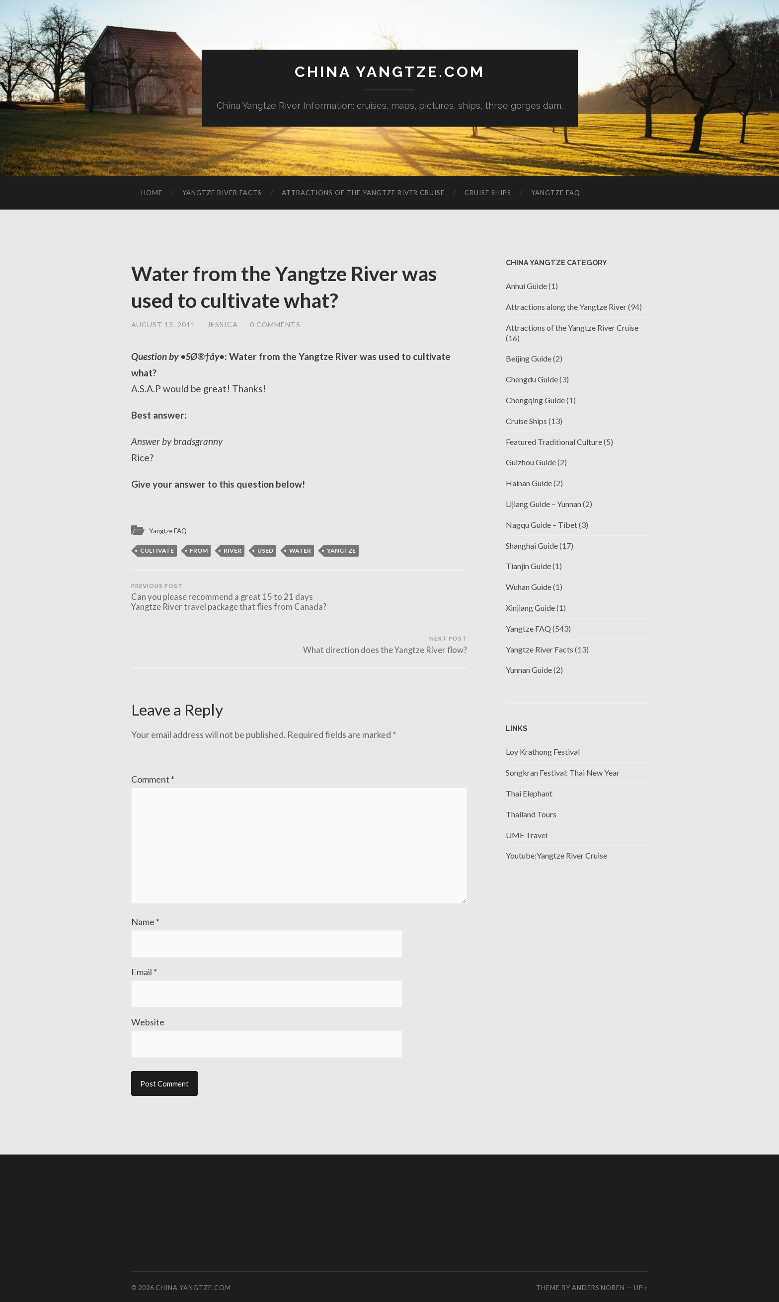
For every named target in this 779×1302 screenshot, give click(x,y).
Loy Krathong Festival (543, 752)
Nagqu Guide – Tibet (541, 525)
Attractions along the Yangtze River (566, 307)
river (232, 551)
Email (144, 950)
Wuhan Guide (528, 587)
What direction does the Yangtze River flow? (385, 598)
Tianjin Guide (528, 567)
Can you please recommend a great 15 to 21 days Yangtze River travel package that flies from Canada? (213, 604)
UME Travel (526, 835)
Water (300, 551)
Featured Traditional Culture (554, 442)
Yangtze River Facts (222, 193)
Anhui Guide (526, 286)
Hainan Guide (529, 483)
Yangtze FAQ (555, 193)
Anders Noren (598, 1268)
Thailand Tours (531, 814)
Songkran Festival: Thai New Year (563, 773)
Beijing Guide (528, 359)
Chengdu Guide (532, 379)
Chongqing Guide (535, 400)
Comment (152, 749)
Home (151, 193)
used (265, 551)
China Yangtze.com (389, 72)
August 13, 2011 (163, 325)
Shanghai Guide (532, 546)
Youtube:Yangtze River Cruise (556, 856)
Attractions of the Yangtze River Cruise (363, 193)
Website (147, 1001)
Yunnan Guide (529, 670)
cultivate (157, 551)
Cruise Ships (488, 193)
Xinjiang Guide (530, 608)
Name (145, 900)
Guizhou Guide (531, 463)
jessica (223, 325)
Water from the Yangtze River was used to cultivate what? (280, 286)
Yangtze (341, 551)
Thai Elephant (529, 793)
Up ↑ (641, 1268)
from (199, 551)
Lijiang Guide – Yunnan (543, 504)
